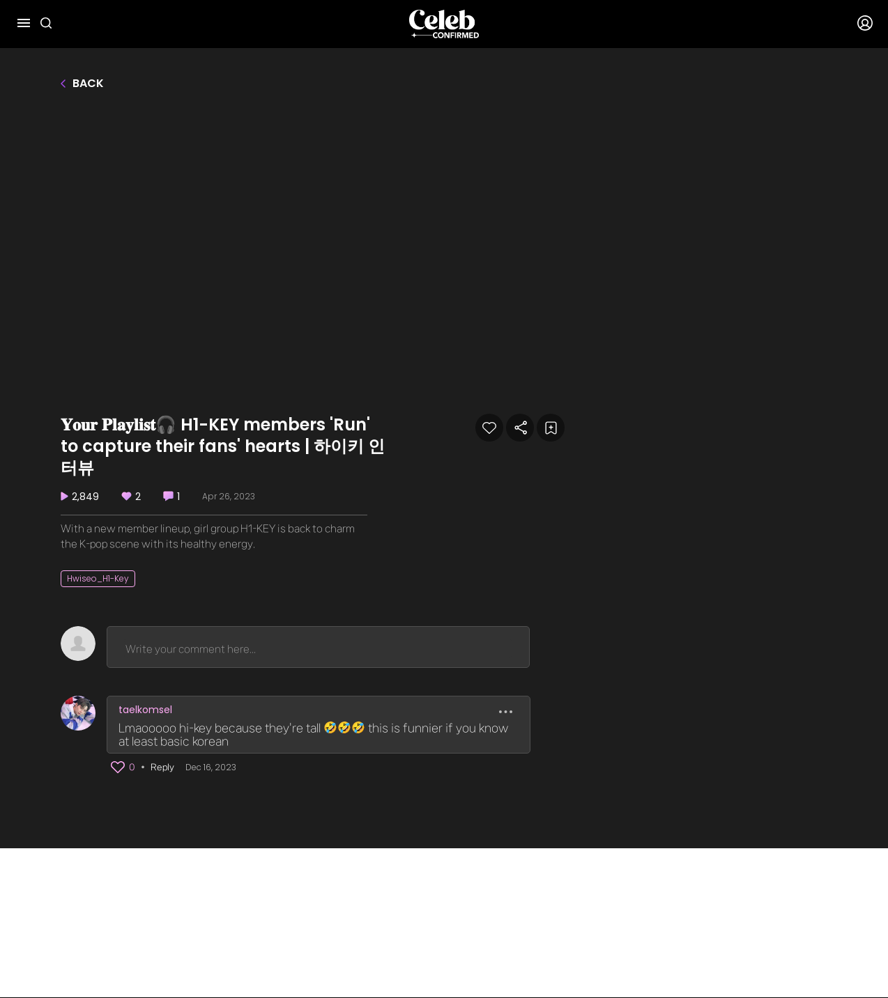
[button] (118, 767)
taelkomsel (145, 710)
